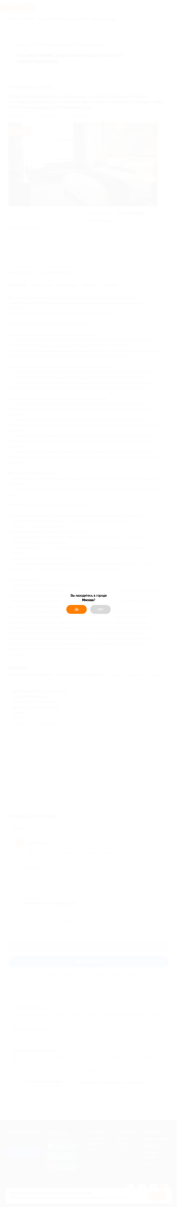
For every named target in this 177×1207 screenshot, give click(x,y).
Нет (100, 609)
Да (77, 609)
